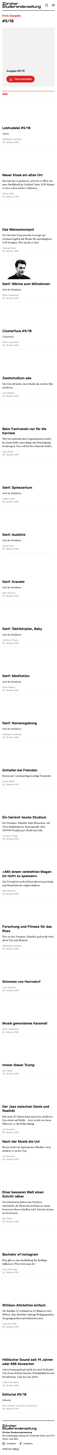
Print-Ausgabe (11, 15)
